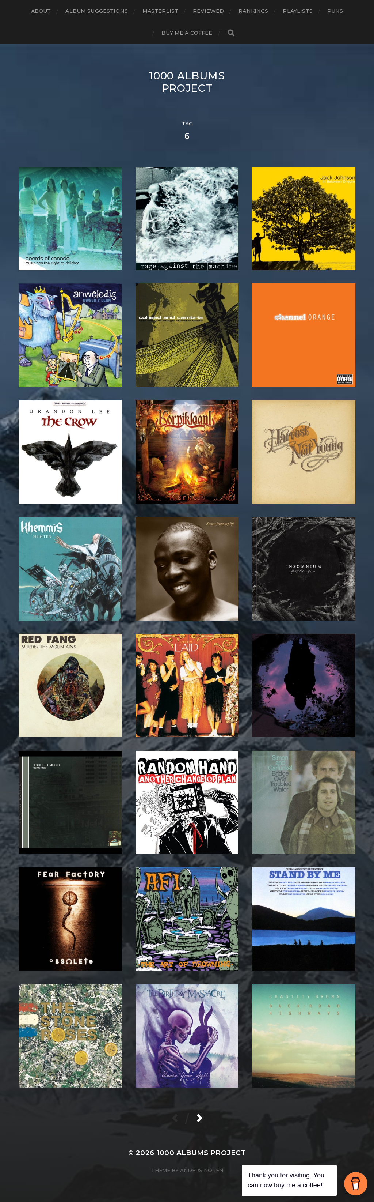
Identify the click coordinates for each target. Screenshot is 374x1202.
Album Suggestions (96, 11)
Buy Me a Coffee (186, 33)
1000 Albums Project (187, 81)
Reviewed (208, 11)
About (41, 11)
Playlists (297, 11)
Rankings (253, 11)
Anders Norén (201, 1170)
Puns (335, 11)
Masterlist (160, 11)
